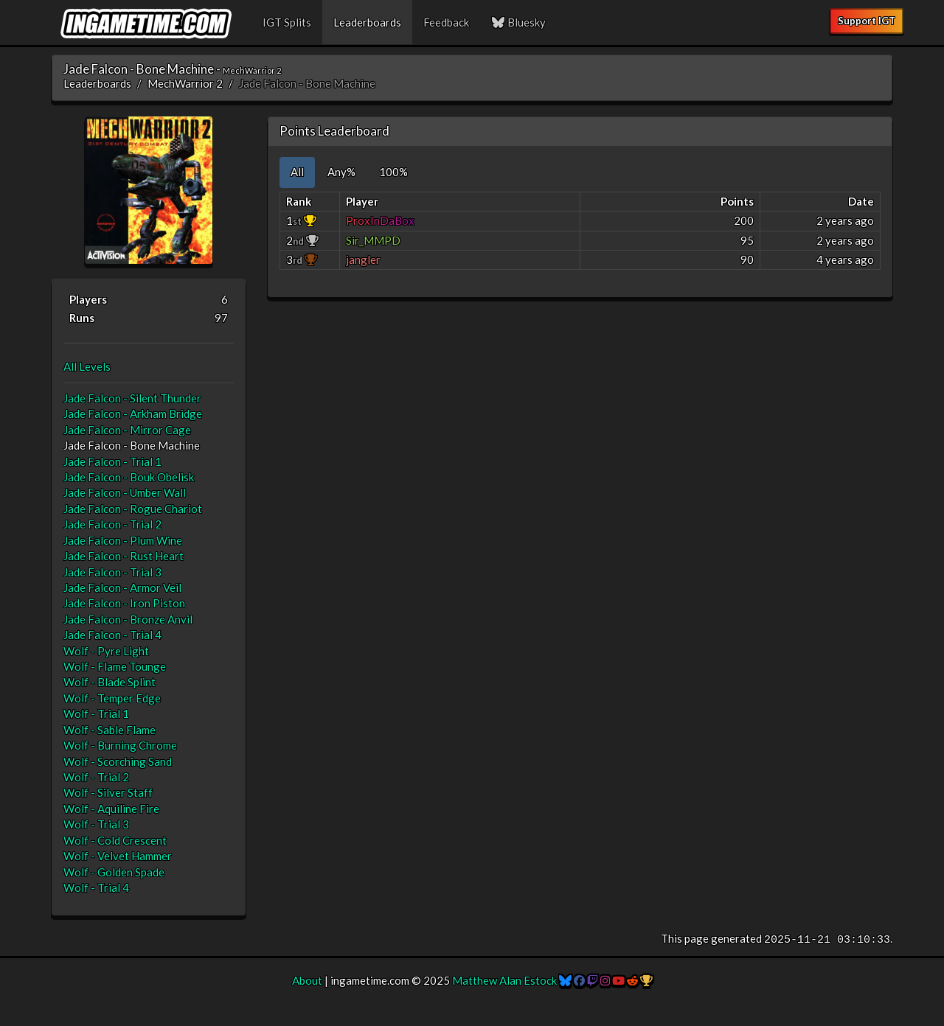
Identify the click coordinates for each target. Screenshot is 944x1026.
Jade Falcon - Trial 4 (112, 634)
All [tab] (297, 171)
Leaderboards (367, 22)
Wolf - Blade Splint (109, 681)
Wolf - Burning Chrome (120, 745)
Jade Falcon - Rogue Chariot (132, 508)
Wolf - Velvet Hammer (117, 855)
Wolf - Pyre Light (106, 650)
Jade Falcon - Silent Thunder (132, 398)
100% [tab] (393, 171)
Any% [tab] (341, 171)
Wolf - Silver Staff (108, 792)
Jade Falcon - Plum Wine (122, 540)
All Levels (87, 366)
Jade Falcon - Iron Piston (124, 603)
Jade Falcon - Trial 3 (112, 572)
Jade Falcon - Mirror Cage (127, 429)
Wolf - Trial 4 (96, 887)
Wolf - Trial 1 (96, 713)
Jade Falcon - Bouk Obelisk (128, 477)
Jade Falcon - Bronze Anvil (127, 619)
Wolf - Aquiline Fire (111, 808)
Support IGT (866, 21)
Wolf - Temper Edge (112, 698)
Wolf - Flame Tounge (114, 666)
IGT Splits (287, 22)
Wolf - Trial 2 (96, 777)
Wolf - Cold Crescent (115, 840)
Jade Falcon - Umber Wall (124, 492)
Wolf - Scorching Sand (117, 761)
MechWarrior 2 (185, 83)
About (307, 980)
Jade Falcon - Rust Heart (123, 555)
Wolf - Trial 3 (96, 824)
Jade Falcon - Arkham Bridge (132, 413)
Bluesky (518, 22)
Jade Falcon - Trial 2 (112, 524)
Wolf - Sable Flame (109, 729)
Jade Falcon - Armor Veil (122, 587)
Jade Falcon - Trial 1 (112, 461)
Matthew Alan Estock (504, 980)
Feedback (446, 22)
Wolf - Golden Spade (113, 872)
